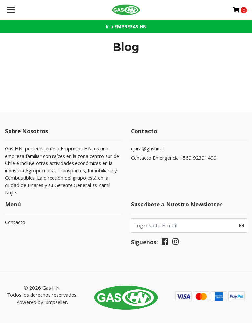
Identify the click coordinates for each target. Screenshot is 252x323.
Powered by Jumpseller (41, 302)
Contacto (15, 222)
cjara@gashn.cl (147, 148)
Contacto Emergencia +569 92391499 (174, 157)
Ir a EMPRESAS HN (126, 26)
